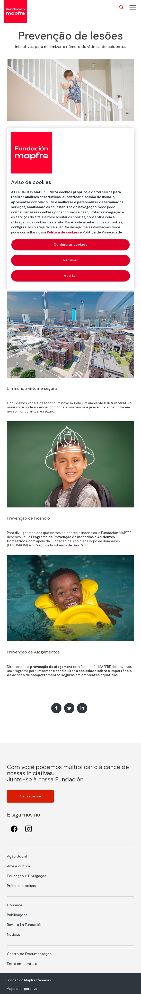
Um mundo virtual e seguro (32, 388)
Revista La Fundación (24, 924)
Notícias (14, 934)
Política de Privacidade (102, 232)
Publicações (17, 914)
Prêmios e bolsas (21, 885)
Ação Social (17, 856)
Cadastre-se (30, 796)
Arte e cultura (18, 866)
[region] (70, 209)
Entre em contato (22, 963)
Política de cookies (63, 232)
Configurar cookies (70, 245)
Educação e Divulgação (27, 876)
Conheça (14, 905)
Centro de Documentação (29, 953)
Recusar (70, 260)
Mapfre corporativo (21, 989)
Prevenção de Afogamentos (33, 652)
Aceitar (70, 275)
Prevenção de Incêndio (28, 518)
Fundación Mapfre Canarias (28, 980)
